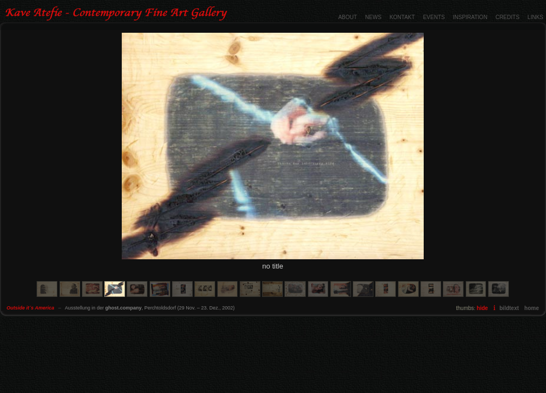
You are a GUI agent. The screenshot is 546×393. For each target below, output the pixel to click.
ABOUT (347, 17)
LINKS (535, 17)
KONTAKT (401, 17)
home (531, 308)
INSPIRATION (470, 17)
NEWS (373, 17)
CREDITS (507, 17)
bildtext (509, 308)
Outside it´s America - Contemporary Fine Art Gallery (117, 13)
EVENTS (434, 17)
